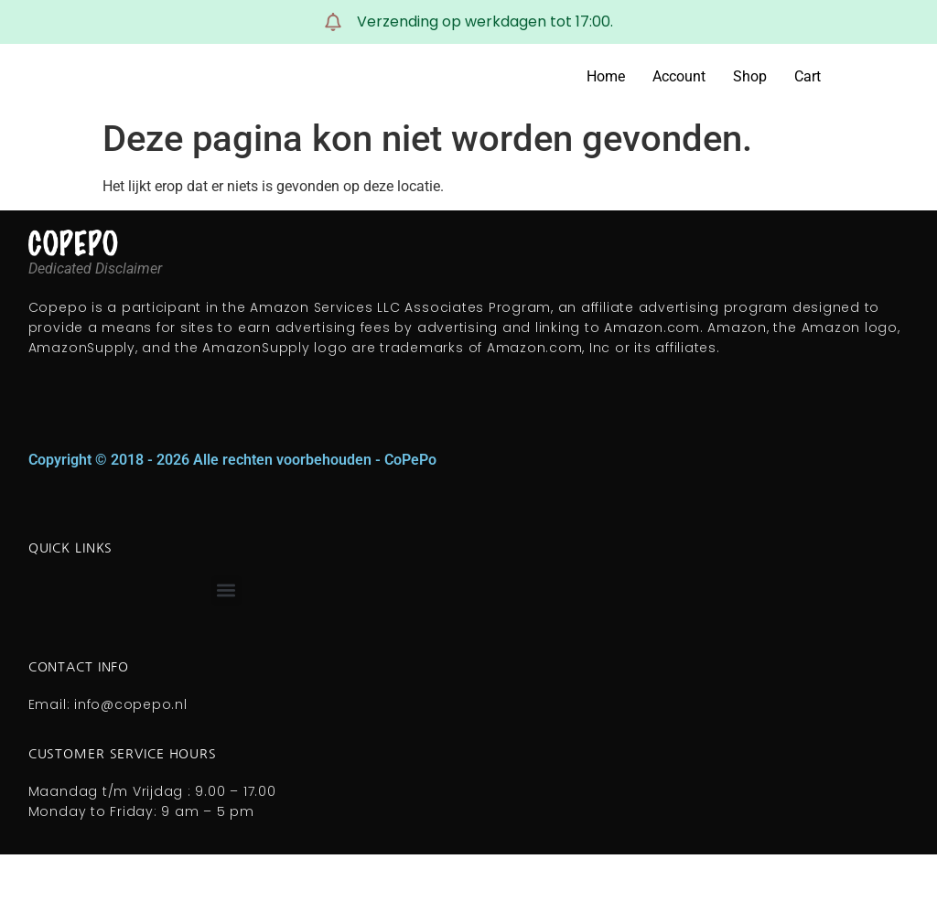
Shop (750, 76)
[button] (226, 590)
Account (678, 76)
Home (606, 76)
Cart (807, 76)
